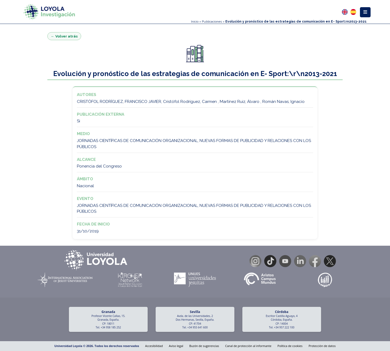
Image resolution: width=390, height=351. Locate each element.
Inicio (194, 21)
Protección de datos (322, 346)
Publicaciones (212, 21)
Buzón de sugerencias (204, 346)
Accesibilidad (154, 346)
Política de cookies (289, 346)
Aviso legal (176, 346)
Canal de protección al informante (248, 346)
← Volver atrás (64, 36)
